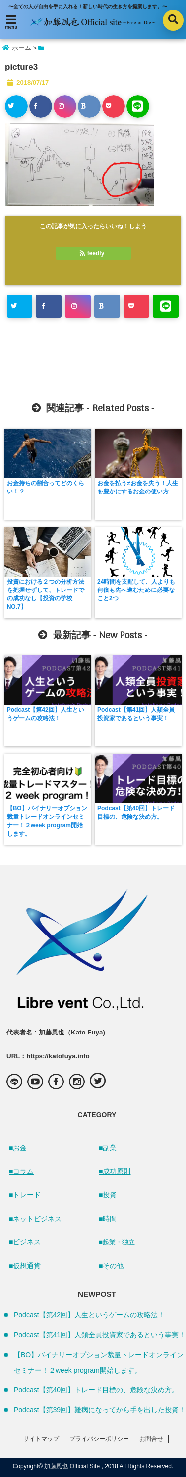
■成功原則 (114, 1171)
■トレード (25, 1195)
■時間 (108, 1219)
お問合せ (151, 1438)
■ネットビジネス (35, 1219)
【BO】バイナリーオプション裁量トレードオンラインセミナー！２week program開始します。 (47, 821)
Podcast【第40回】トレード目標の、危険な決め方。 (136, 812)
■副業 (108, 1148)
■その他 (111, 1266)
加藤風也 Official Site (72, 1466)
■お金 (18, 1148)
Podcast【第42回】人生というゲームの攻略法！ (45, 714)
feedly (93, 253)
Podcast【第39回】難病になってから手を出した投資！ (100, 1410)
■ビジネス (25, 1242)
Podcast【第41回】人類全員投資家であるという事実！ (136, 714)
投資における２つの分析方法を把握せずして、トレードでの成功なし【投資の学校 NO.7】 (45, 594)
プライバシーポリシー (99, 1438)
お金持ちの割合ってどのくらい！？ (45, 487)
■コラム (21, 1171)
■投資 (108, 1195)
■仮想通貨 (25, 1266)
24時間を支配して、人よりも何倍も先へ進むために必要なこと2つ (136, 590)
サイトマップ (41, 1438)
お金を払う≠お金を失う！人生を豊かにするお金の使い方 (137, 487)
